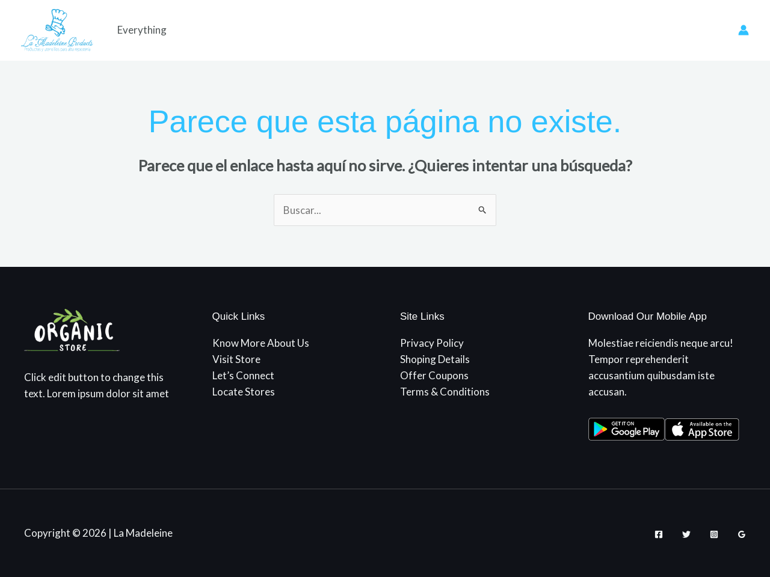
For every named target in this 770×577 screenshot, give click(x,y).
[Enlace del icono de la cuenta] (743, 30)
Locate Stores (243, 391)
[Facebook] (658, 534)
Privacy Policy (432, 343)
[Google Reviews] (742, 534)
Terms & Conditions (445, 391)
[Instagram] (714, 534)
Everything (142, 29)
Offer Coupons (434, 375)
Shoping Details (435, 359)
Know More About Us (260, 343)
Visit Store (236, 359)
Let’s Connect (243, 375)
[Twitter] (686, 534)
